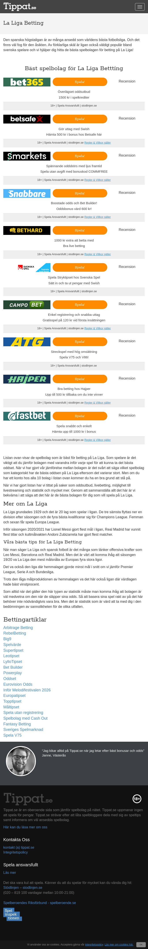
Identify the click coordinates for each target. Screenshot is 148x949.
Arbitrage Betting (18, 627)
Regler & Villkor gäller (97, 142)
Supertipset (13, 650)
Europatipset (14, 695)
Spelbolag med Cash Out (25, 718)
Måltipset (11, 707)
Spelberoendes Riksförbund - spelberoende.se (39, 903)
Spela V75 (12, 735)
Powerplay (12, 673)
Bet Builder (13, 667)
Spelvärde (12, 644)
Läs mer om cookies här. (119, 944)
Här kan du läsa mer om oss (25, 827)
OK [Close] (141, 944)
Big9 (7, 639)
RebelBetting (14, 633)
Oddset (9, 678)
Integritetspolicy (15, 852)
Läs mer (9, 872)
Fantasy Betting (17, 724)
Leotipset (11, 656)
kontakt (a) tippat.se (18, 847)
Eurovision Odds (17, 684)
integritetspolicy (94, 944)
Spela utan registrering (23, 712)
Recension (127, 81)
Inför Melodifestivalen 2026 (27, 690)
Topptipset (12, 701)
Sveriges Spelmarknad (23, 729)
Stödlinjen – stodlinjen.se (22, 887)
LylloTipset (12, 661)
